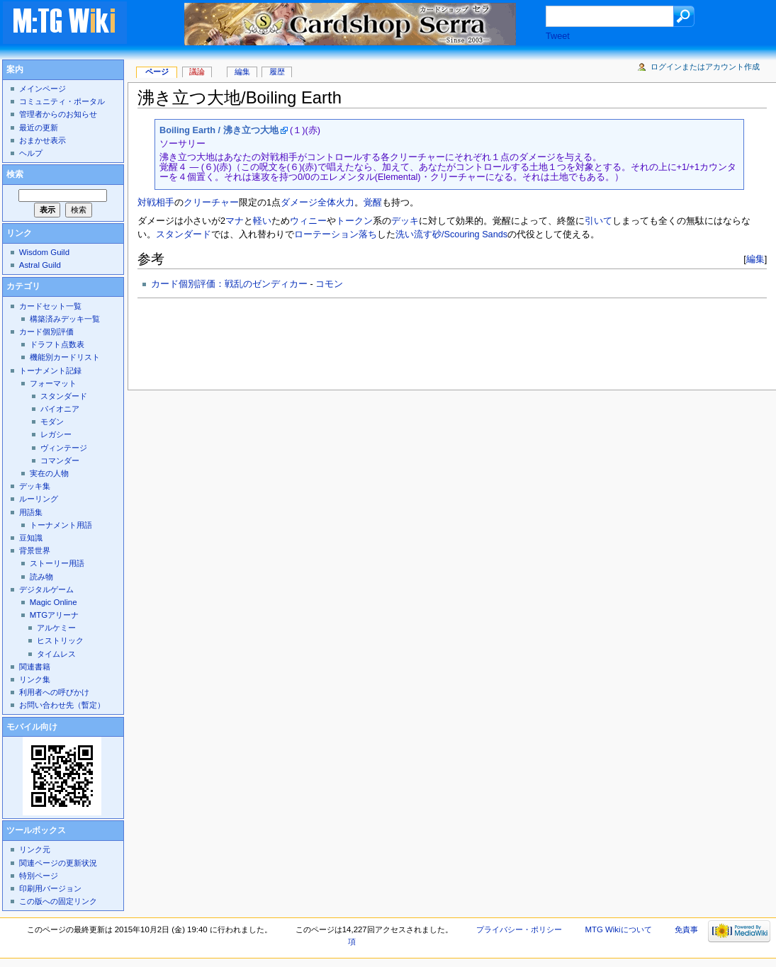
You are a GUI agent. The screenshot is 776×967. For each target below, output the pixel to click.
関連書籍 (34, 666)
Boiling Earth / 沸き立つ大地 (219, 130)
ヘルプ (31, 153)
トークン (354, 221)
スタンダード (183, 234)
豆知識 (31, 537)
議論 (197, 71)
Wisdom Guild (44, 252)
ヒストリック (60, 640)
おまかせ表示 (42, 140)
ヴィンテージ (63, 447)
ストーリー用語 (57, 563)
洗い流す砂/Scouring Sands (451, 234)
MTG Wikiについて (618, 929)
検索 (14, 174)
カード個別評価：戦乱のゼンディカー (229, 284)
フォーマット (53, 383)
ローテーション (326, 234)
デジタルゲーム (46, 589)
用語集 (31, 512)
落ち (368, 234)
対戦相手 (155, 203)
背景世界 (34, 550)
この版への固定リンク (58, 901)
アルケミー (56, 627)
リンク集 (34, 679)
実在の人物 (49, 473)
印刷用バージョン (50, 888)
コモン (329, 284)
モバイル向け (31, 727)
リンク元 (34, 849)
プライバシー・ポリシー (519, 929)
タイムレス (56, 654)
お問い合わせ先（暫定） (62, 705)
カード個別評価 (46, 331)
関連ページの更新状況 (58, 863)
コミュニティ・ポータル (62, 101)
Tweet (558, 36)
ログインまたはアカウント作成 (705, 66)
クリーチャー (211, 203)
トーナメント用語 (61, 525)
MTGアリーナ (54, 615)
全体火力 (335, 203)
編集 (755, 259)
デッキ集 (34, 486)
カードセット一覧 (50, 306)
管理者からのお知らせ (58, 114)
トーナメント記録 (50, 370)
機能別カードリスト (65, 357)
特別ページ (38, 875)
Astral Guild (40, 265)
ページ (157, 71)
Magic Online (53, 602)
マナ (234, 221)
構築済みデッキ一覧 (65, 319)
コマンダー (59, 460)
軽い (262, 221)
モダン (52, 421)
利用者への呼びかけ (54, 692)
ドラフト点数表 (57, 344)
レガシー (56, 434)
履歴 (277, 71)
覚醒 (373, 203)
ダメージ (299, 203)
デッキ (405, 221)
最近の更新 (38, 127)
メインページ (42, 88)
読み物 (41, 576)
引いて (598, 221)
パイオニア (59, 409)
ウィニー (308, 221)
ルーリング (38, 498)
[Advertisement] (395, 340)
